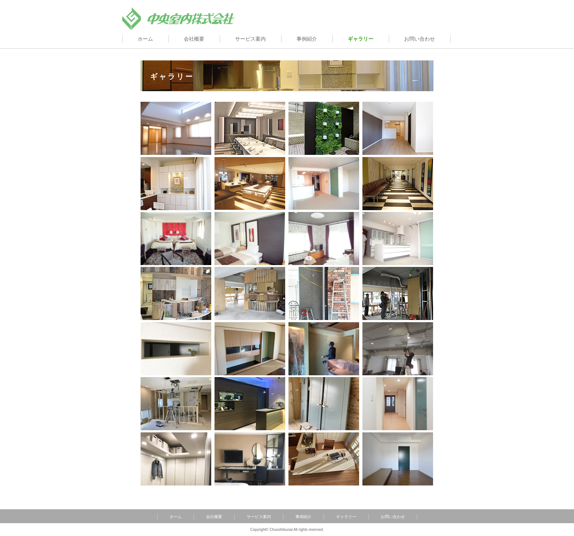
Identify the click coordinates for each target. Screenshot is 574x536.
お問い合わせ (419, 39)
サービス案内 (250, 39)
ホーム (145, 39)
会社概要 (194, 39)
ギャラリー (346, 516)
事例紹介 (307, 39)
